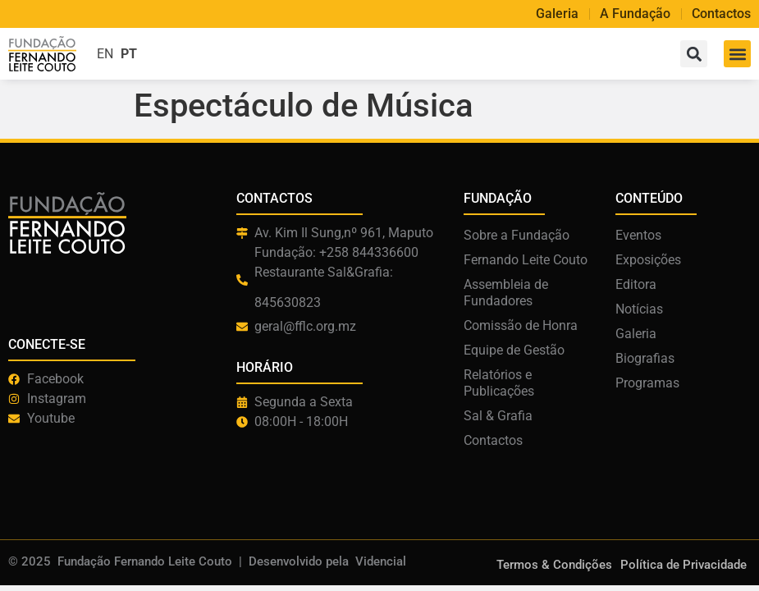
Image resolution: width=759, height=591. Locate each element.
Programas (647, 383)
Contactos (721, 14)
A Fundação (635, 14)
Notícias (639, 309)
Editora (635, 284)
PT (129, 54)
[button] (737, 53)
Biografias (644, 358)
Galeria (557, 14)
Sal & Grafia (498, 416)
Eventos (638, 235)
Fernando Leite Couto (526, 260)
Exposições (648, 260)
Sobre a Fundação (516, 235)
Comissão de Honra (521, 325)
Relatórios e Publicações (499, 383)
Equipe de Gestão (514, 350)
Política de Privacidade (683, 564)
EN (105, 54)
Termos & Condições (554, 564)
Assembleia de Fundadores (506, 293)
